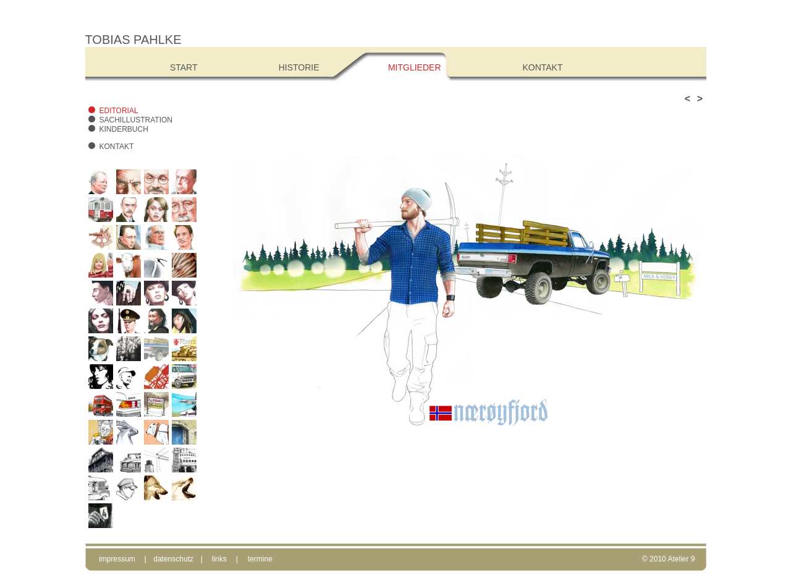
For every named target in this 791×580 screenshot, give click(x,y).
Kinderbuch (123, 129)
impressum (117, 559)
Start (184, 67)
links (219, 559)
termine (260, 559)
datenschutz (173, 559)
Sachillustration (135, 120)
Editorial (118, 110)
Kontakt (116, 146)
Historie (299, 67)
